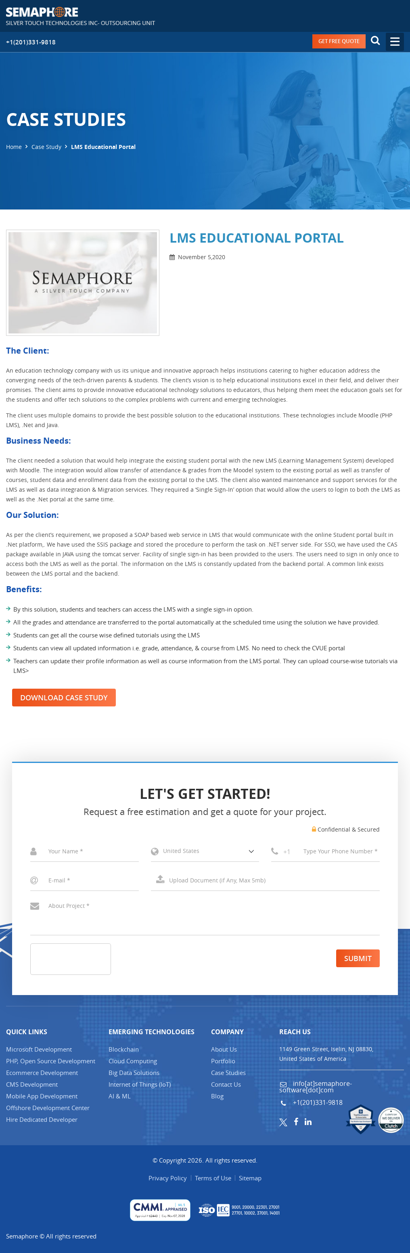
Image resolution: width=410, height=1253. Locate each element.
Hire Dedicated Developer (41, 1119)
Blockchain (124, 1049)
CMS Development (32, 1084)
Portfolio (223, 1061)
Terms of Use (213, 1178)
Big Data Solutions (134, 1073)
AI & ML (120, 1096)
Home (14, 147)
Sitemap (250, 1178)
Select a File (265, 880)
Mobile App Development (41, 1096)
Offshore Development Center (48, 1108)
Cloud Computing (133, 1061)
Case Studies (228, 1073)
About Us (224, 1049)
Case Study (46, 147)
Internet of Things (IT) (140, 1084)
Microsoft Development (39, 1049)
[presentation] (92, 959)
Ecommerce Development (42, 1073)
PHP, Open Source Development (50, 1061)
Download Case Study (64, 697)
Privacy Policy (168, 1178)
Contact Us (226, 1084)
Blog (217, 1096)
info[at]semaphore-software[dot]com (315, 1086)
